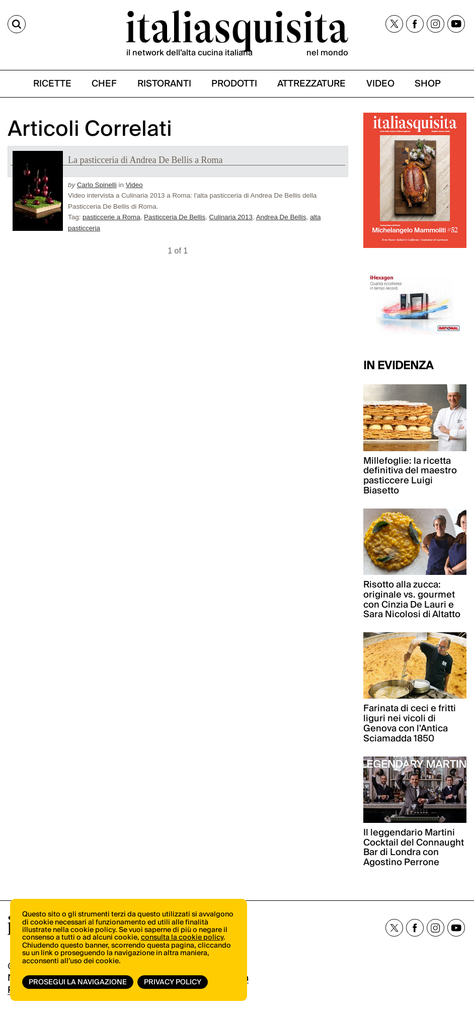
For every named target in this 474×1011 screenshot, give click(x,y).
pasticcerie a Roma (111, 217)
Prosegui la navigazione (78, 982)
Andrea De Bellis (281, 217)
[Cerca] (17, 24)
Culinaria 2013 (231, 217)
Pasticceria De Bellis (174, 217)
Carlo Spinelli (97, 185)
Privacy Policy (172, 982)
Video (134, 185)
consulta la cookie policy (182, 938)
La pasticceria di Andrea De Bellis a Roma (145, 160)
